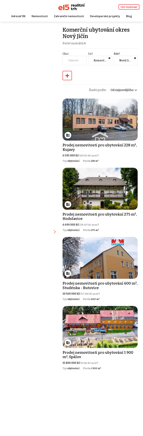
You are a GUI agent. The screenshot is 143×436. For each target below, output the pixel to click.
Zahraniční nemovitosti (69, 16)
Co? (90, 53)
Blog (129, 16)
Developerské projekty (105, 16)
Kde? (117, 53)
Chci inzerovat (129, 7)
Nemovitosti (40, 16)
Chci (66, 53)
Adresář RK (18, 16)
